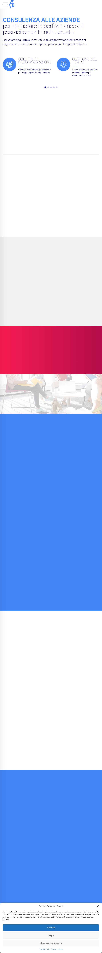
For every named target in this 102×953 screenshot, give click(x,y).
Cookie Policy (45, 949)
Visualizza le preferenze (51, 943)
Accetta (51, 927)
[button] (97, 906)
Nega (51, 935)
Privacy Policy (57, 949)
